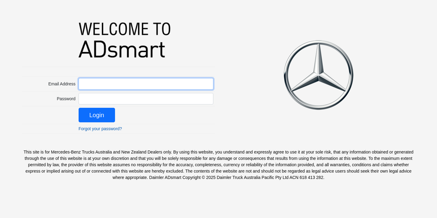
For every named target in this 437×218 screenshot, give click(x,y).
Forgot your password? (100, 128)
